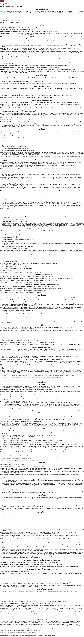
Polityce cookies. (72, 83)
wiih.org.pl (29, 458)
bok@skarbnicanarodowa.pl (36, 13)
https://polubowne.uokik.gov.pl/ (52, 627)
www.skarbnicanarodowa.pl (39, 16)
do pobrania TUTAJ (25, 355)
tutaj (54, 635)
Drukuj (2, 1)
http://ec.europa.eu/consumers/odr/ (72, 627)
